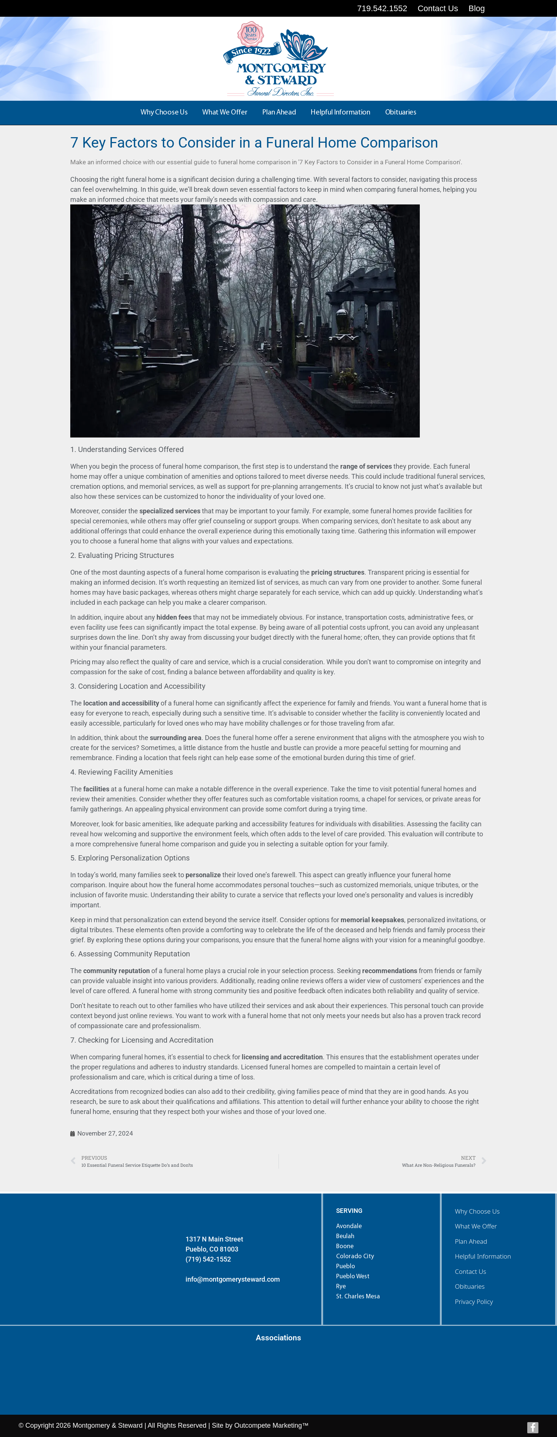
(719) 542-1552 (208, 1259)
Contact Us (470, 1271)
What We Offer (224, 112)
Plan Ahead (279, 112)
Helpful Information (340, 112)
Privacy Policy (474, 1301)
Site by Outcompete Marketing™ (260, 1425)
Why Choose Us (164, 112)
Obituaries (400, 112)
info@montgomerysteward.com (233, 1279)
